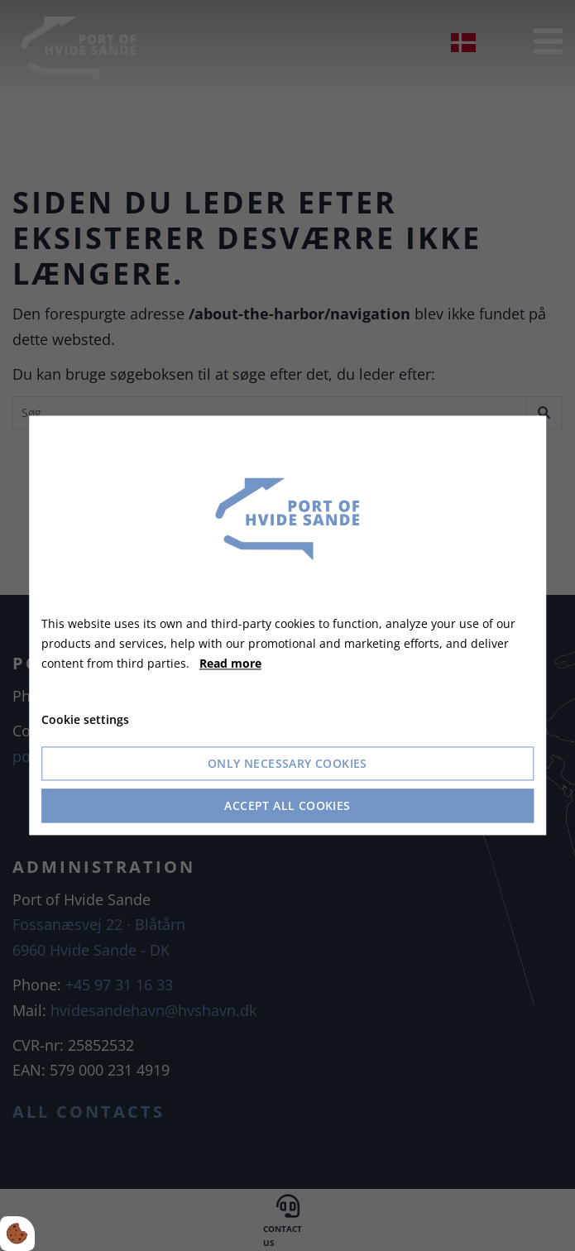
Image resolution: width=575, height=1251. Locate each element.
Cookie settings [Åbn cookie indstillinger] (85, 720)
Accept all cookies (287, 806)
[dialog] (288, 625)
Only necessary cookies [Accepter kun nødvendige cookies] (287, 764)
